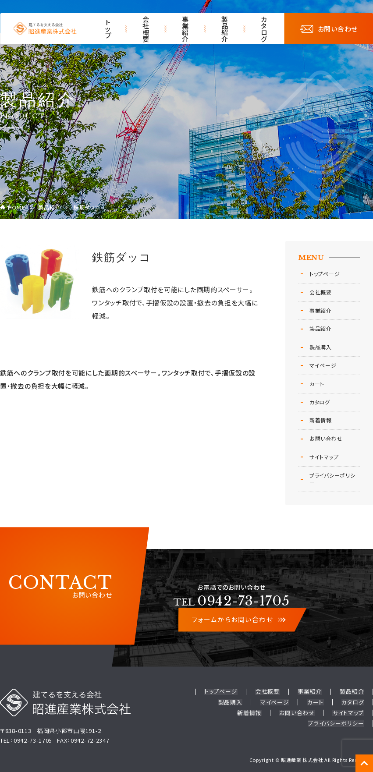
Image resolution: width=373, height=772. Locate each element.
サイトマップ (323, 456)
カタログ (264, 29)
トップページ (324, 273)
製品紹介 (224, 29)
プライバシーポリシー (332, 478)
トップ (108, 29)
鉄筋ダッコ (86, 207)
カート (316, 383)
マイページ (323, 365)
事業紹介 (185, 29)
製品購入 (320, 347)
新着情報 (320, 420)
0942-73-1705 (232, 601)
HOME (16, 207)
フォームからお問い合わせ (238, 619)
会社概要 (145, 29)
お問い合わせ (329, 28)
